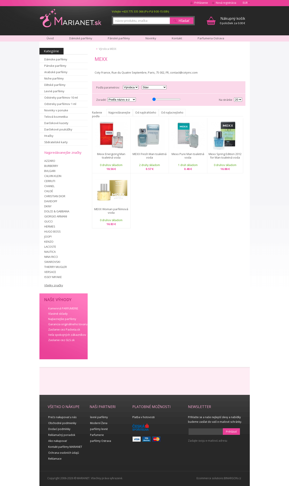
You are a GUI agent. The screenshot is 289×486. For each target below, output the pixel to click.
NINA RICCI (51, 257)
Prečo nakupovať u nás (62, 417)
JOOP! (48, 236)
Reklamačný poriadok (61, 435)
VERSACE (50, 272)
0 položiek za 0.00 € (232, 20)
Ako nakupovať (57, 441)
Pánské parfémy (119, 38)
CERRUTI (49, 181)
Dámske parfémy (55, 59)
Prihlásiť (231, 432)
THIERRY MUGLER (55, 267)
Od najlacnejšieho (172, 112)
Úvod (50, 38)
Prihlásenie (201, 3)
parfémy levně (99, 429)
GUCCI (48, 221)
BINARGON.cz (232, 478)
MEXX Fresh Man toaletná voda (150, 155)
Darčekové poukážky (58, 129)
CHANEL (49, 186)
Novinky (150, 38)
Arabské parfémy (55, 72)
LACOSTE (50, 247)
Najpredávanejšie (119, 112)
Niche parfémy (54, 78)
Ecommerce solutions (210, 478)
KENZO (48, 242)
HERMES (49, 226)
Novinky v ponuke (56, 110)
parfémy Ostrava (100, 441)
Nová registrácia (226, 3)
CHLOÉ (48, 191)
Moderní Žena (98, 423)
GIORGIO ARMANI (55, 216)
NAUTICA (50, 252)
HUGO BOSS (52, 231)
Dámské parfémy (80, 38)
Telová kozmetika (56, 117)
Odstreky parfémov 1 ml (60, 104)
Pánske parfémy (55, 66)
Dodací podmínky (59, 429)
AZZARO (49, 161)
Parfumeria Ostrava (211, 38)
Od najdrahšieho (145, 112)
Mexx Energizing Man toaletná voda (111, 155)
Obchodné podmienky (62, 423)
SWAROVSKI (52, 262)
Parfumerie (97, 435)
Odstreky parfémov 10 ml (61, 97)
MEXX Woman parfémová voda (111, 211)
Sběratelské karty (56, 142)
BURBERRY (51, 166)
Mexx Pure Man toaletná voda (188, 155)
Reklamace (55, 459)
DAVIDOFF (50, 201)
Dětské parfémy (55, 85)
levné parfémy (99, 417)
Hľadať (184, 20)
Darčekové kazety (56, 123)
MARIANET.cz (71, 17)
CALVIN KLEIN (52, 176)
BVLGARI (49, 171)
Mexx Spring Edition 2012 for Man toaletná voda (225, 155)
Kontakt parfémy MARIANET (65, 447)
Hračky (48, 136)
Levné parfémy (54, 91)
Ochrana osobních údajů (63, 453)
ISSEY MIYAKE (53, 277)
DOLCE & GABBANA (56, 211)
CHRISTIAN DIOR (54, 196)
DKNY (47, 206)
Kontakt (177, 38)
